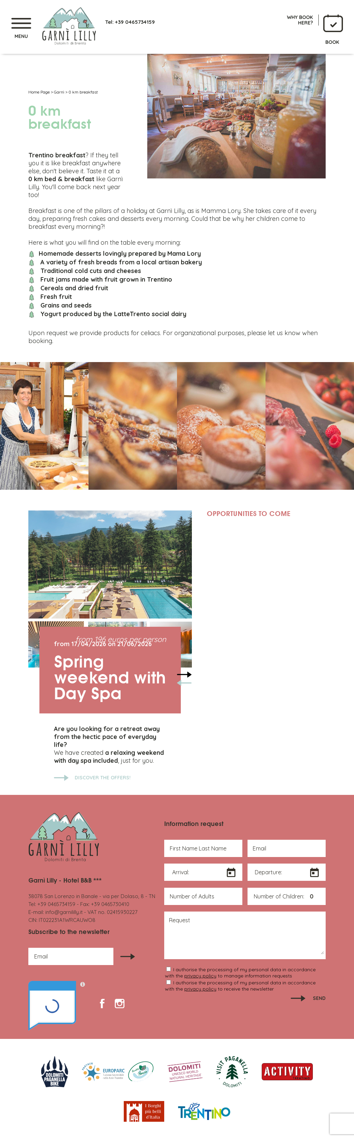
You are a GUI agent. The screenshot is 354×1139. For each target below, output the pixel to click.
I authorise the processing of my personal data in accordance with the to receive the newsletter (240, 986)
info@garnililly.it (64, 912)
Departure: (268, 872)
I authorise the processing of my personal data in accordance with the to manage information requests (240, 972)
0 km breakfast (83, 92)
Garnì (59, 92)
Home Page (39, 92)
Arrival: (180, 872)
